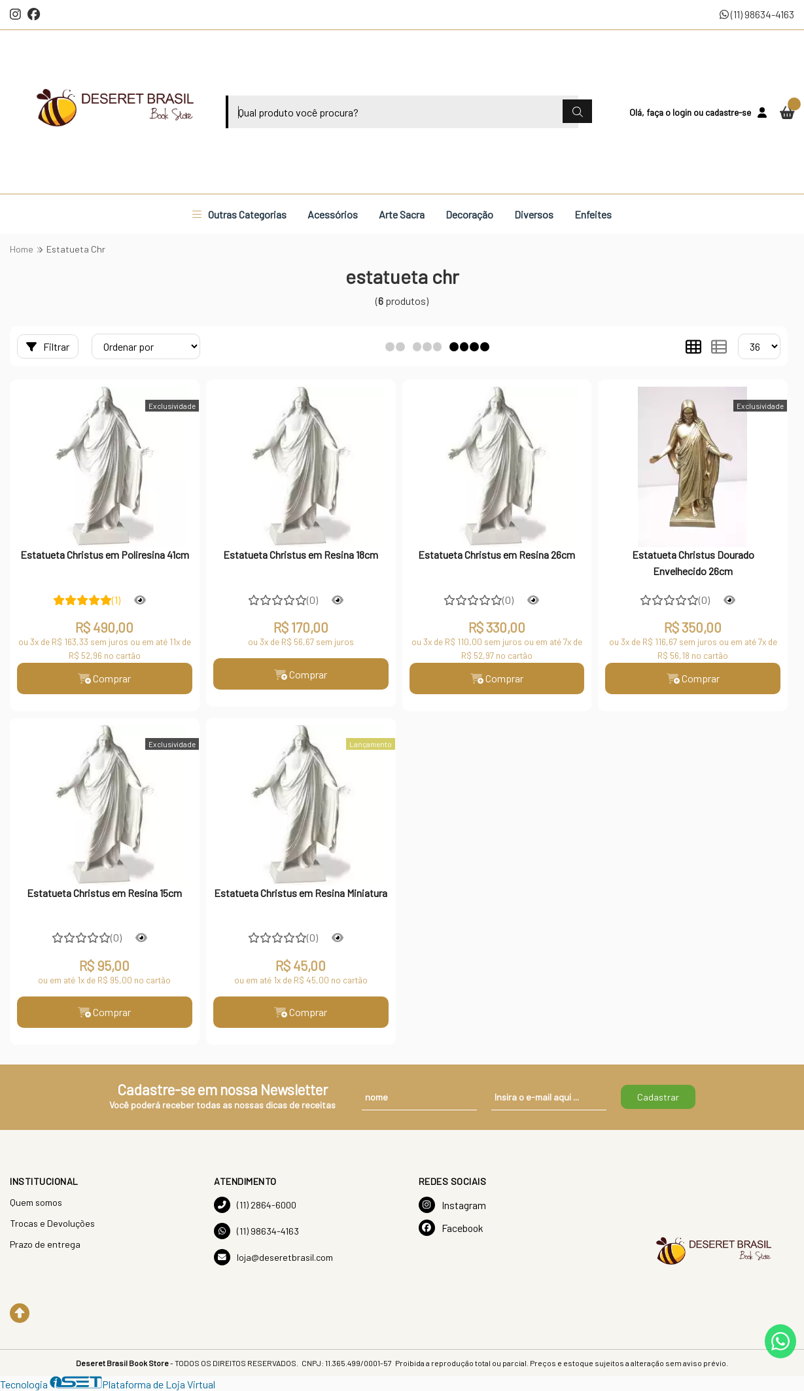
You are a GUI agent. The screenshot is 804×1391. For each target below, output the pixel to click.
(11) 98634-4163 (757, 14)
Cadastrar (658, 1096)
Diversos (533, 214)
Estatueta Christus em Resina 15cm (104, 893)
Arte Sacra (402, 214)
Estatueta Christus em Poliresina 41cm (104, 554)
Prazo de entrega (45, 1244)
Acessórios (332, 214)
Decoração (469, 214)
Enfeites (593, 214)
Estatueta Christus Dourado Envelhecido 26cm (693, 562)
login (683, 112)
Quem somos (36, 1202)
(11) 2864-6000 (255, 1205)
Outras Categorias (239, 214)
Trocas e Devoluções (52, 1223)
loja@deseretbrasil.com (273, 1257)
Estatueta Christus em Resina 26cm (496, 554)
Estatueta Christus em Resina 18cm (300, 554)
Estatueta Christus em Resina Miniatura (300, 893)
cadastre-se (728, 112)
